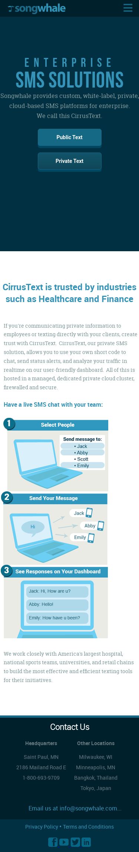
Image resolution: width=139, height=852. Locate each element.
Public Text (69, 137)
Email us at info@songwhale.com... (75, 808)
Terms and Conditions (88, 826)
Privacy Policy (42, 826)
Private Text (69, 161)
